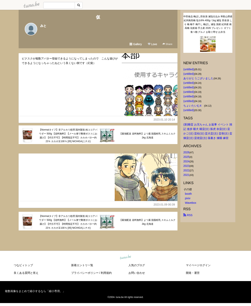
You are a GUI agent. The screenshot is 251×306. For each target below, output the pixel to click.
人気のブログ (136, 265)
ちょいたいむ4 (193, 105)
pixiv (187, 198)
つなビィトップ (23, 265)
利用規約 (106, 272)
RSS (188, 215)
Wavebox (190, 202)
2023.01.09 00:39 (164, 204)
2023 (186, 165)
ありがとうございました (198, 78)
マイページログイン (198, 265)
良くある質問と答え (26, 272)
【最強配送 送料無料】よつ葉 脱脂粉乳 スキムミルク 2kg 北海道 (147, 135)
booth (188, 193)
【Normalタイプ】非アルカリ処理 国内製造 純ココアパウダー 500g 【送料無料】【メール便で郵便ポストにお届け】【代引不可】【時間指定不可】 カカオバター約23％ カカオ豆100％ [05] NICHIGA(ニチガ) (68, 135)
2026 (186, 152)
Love (152, 44)
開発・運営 (193, 272)
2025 (186, 156)
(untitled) (188, 69)
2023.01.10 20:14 (164, 119)
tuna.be (125, 257)
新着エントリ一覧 (82, 265)
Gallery (136, 44)
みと (43, 25)
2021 (186, 174)
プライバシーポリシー (85, 272)
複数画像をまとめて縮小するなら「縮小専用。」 (35, 291)
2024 (186, 161)
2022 (186, 170)
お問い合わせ (136, 272)
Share (167, 44)
